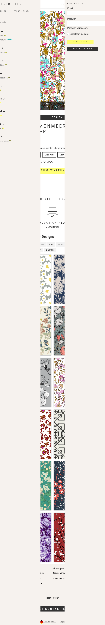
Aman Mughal (30, 142)
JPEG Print (47, 154)
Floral (17, 243)
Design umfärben (65, 117)
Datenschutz (76, 621)
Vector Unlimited (32, 154)
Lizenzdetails (9, 161)
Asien (41, 243)
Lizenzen (6, 583)
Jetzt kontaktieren (52, 607)
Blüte (7, 243)
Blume (61, 243)
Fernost (23, 249)
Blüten (88, 243)
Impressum (64, 621)
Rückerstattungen (97, 621)
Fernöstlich (10, 249)
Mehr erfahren (30, 202)
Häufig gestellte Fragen (12, 588)
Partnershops (8, 577)
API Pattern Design (35, 572)
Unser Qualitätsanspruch (12, 572)
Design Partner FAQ (61, 577)
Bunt (51, 243)
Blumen (50, 249)
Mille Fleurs (74, 243)
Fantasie (29, 243)
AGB (85, 621)
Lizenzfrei (28, 161)
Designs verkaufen (60, 572)
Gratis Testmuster (34, 583)
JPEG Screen (61, 154)
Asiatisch (37, 249)
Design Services (34, 577)
